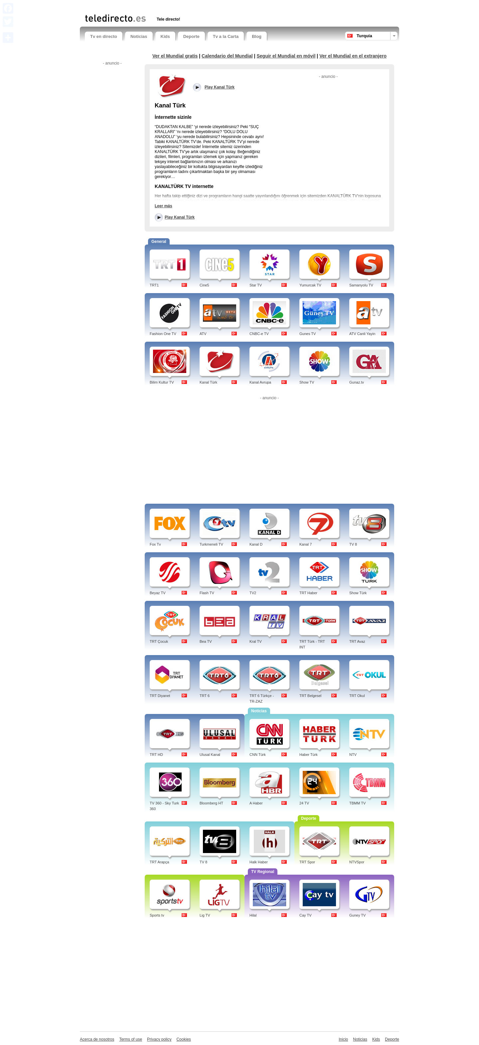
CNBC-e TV (259, 334)
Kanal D (255, 544)
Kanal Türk (208, 382)
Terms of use (130, 1039)
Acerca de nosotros (97, 1039)
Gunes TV (307, 334)
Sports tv (157, 915)
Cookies (183, 1039)
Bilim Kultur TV (162, 382)
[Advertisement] (162, 5)
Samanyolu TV (361, 285)
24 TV (304, 803)
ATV (203, 334)
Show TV (306, 382)
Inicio (343, 1039)
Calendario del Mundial (227, 56)
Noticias (138, 36)
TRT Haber (308, 593)
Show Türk (358, 593)
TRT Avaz (357, 641)
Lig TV (205, 915)
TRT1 (154, 285)
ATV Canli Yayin (362, 334)
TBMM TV (357, 803)
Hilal (252, 915)
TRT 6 (205, 696)
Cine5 (204, 285)
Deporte (191, 36)
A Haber (256, 803)
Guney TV (357, 915)
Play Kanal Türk (180, 217)
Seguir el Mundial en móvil (285, 56)
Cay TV (305, 915)
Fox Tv (155, 544)
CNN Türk (257, 755)
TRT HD (156, 755)
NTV (353, 755)
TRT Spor (307, 862)
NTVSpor (356, 862)
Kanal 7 (305, 544)
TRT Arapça (159, 862)
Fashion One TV (163, 334)
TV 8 (353, 544)
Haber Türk (308, 755)
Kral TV (255, 641)
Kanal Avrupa (260, 382)
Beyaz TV (158, 593)
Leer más (163, 206)
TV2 (252, 593)
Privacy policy (159, 1039)
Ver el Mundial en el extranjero (353, 56)
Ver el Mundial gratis (175, 56)
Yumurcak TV (310, 285)
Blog (256, 36)
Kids (165, 36)
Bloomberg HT (211, 803)
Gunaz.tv (356, 382)
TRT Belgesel (310, 696)
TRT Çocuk (159, 641)
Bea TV (206, 641)
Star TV (255, 285)
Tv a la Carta (226, 36)
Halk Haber (258, 862)
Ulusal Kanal (210, 755)
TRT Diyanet (160, 696)
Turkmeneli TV (211, 544)
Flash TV (207, 593)
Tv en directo (103, 36)
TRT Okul (357, 696)
